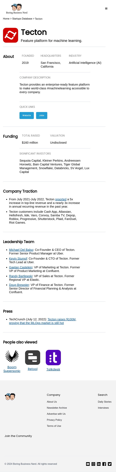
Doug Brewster (19, 284)
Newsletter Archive (57, 408)
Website (27, 115)
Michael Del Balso (21, 249)
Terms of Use (54, 426)
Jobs (41, 115)
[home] (16, 8)
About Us (52, 401)
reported (60, 199)
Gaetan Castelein (20, 267)
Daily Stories (104, 401)
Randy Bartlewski (20, 276)
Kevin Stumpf (18, 258)
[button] (106, 8)
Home (6, 18)
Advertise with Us (56, 414)
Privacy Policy (54, 420)
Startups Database (22, 18)
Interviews (103, 408)
